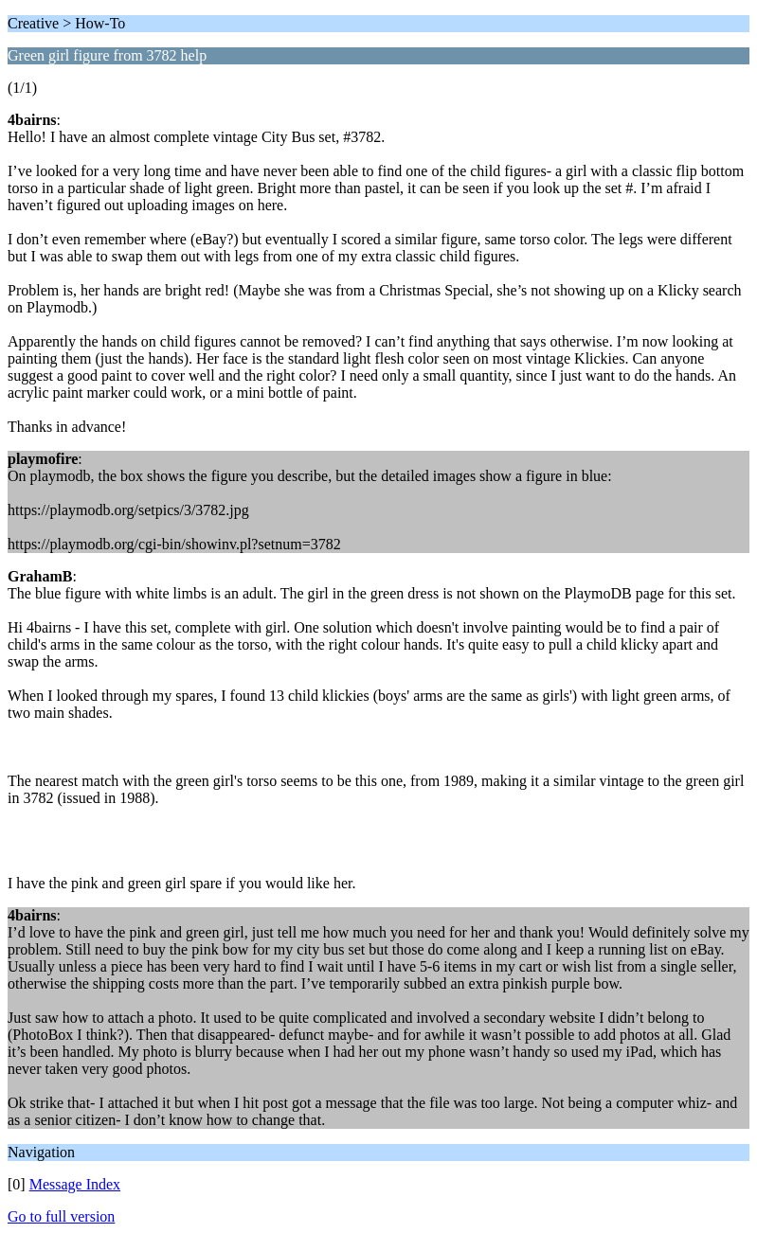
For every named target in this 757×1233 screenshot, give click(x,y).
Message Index (74, 1184)
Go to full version (61, 1216)
